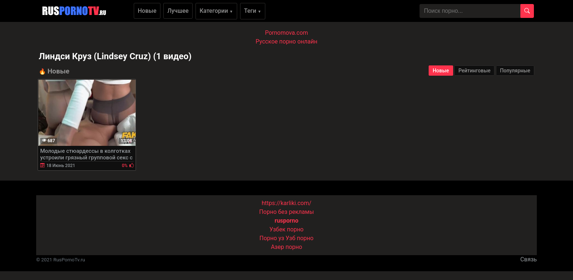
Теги (252, 10)
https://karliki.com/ (286, 203)
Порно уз (271, 238)
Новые (147, 10)
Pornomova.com (286, 32)
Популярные (515, 70)
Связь (528, 259)
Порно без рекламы (286, 211)
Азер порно (286, 246)
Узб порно (300, 238)
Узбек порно (286, 229)
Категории (216, 10)
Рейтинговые (474, 70)
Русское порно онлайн (287, 41)
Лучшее (178, 10)
